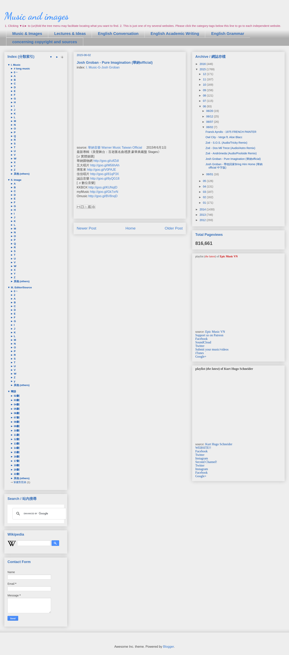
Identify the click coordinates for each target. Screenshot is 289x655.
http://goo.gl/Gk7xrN (104, 191)
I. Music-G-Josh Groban (103, 67)
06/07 (210, 121)
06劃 (16, 413)
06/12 (210, 116)
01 (205, 202)
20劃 (16, 469)
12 (205, 74)
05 (205, 181)
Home (131, 228)
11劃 (16, 434)
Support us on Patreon (209, 335)
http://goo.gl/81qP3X (104, 174)
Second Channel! (206, 462)
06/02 (210, 127)
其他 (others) (21, 173)
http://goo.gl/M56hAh (104, 165)
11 (205, 79)
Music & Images (27, 33)
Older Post (174, 228)
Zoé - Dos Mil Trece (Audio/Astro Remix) (230, 148)
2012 (203, 220)
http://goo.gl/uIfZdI (106, 160)
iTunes (199, 353)
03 (205, 191)
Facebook (201, 338)
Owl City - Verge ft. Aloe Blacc (224, 137)
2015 (203, 69)
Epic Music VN (215, 331)
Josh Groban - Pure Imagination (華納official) (233, 158)
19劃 (16, 465)
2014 (203, 209)
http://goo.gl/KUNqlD (103, 187)
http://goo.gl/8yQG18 (104, 178)
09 (205, 90)
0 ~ (15, 72)
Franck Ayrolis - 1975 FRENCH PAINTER (231, 131)
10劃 (16, 430)
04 (205, 186)
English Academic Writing (175, 33)
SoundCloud (203, 342)
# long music (21, 68)
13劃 (16, 443)
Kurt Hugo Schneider (218, 444)
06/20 (210, 110)
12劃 (16, 439)
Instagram (201, 458)
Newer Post (86, 228)
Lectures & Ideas (70, 33)
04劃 (16, 404)
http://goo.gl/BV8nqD (103, 196)
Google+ (200, 356)
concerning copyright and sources (44, 42)
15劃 (16, 452)
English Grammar (227, 33)
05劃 (16, 408)
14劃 (16, 447)
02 (205, 197)
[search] (39, 513)
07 (205, 100)
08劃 (16, 421)
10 (205, 84)
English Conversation (118, 33)
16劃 (16, 456)
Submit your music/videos (212, 349)
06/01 (210, 174)
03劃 (16, 400)
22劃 (16, 473)
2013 (203, 214)
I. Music (15, 64)
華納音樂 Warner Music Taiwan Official (115, 147)
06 (205, 106)
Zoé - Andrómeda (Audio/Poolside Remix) (231, 153)
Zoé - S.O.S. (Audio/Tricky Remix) (226, 142)
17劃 (16, 460)
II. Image (15, 179)
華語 (13, 391)
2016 (203, 64)
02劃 (16, 395)
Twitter (199, 346)
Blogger (168, 646)
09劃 (16, 426)
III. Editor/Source (21, 287)
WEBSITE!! (203, 447)
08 (205, 95)
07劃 (16, 417)
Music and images (36, 16)
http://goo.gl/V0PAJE (101, 169)
